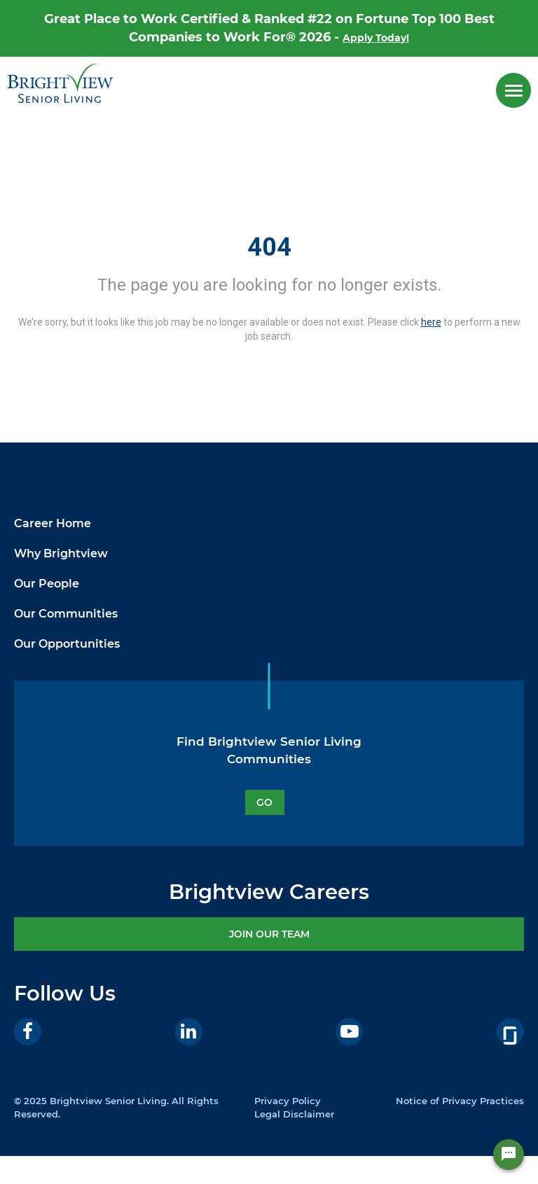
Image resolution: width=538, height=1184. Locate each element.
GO (264, 802)
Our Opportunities (67, 643)
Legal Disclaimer (294, 1114)
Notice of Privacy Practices (460, 1100)
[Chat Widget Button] (508, 1154)
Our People (46, 583)
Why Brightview (61, 553)
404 (269, 247)
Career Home (52, 523)
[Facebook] (27, 1031)
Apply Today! (376, 38)
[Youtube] (349, 1031)
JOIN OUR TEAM (269, 934)
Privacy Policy (287, 1100)
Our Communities (66, 613)
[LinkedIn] (188, 1031)
